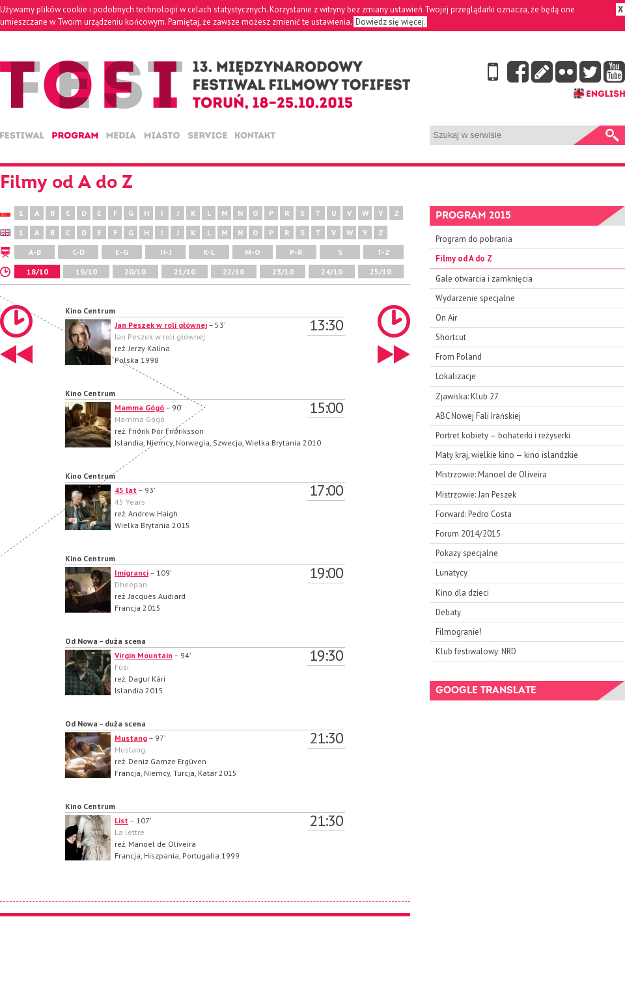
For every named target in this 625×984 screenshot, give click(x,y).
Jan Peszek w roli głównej (161, 325)
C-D (78, 252)
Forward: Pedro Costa (474, 514)
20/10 (135, 271)
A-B (35, 252)
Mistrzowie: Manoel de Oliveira (491, 474)
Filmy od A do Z (464, 258)
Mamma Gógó (139, 407)
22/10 (233, 271)
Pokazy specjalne (467, 553)
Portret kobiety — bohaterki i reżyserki (503, 435)
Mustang (131, 738)
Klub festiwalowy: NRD (476, 651)
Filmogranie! (459, 631)
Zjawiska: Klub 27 (467, 396)
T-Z (383, 252)
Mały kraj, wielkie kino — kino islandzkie (507, 454)
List (121, 820)
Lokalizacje (456, 376)
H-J (165, 252)
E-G (121, 252)
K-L (209, 252)
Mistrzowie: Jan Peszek (476, 494)
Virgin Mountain (144, 655)
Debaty (448, 612)
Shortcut (451, 337)
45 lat (126, 490)
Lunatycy (451, 572)
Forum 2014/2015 (468, 533)
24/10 (331, 271)
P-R (296, 252)
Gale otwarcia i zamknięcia (484, 278)
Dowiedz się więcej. (390, 21)
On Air (446, 317)
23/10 (283, 271)
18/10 (37, 271)
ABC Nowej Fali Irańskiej (478, 415)
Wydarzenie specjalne (475, 298)
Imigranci (131, 573)
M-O (252, 252)
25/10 (380, 271)
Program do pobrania (474, 239)
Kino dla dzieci (462, 592)
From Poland (459, 356)
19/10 (86, 271)
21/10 (184, 271)
